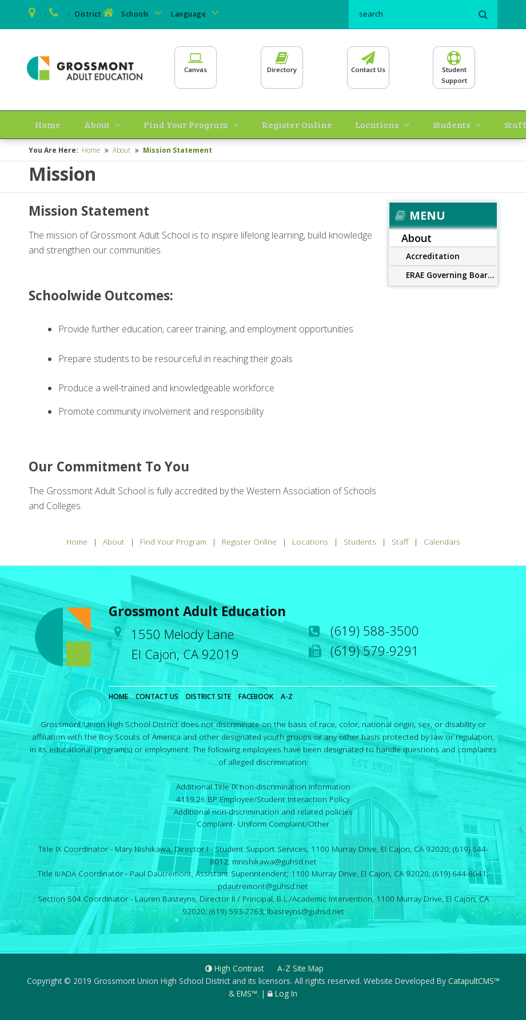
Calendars (472, 124)
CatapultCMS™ (474, 979)
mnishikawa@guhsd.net (274, 860)
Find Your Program (143, 124)
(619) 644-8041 (460, 872)
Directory (281, 67)
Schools (143, 13)
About (70, 124)
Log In (286, 992)
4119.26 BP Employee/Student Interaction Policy (263, 797)
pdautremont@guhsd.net (263, 884)
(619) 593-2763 (236, 909)
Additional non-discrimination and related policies (263, 810)
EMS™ (247, 992)
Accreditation (433, 254)
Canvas (195, 67)
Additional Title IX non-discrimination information (263, 785)
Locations (319, 124)
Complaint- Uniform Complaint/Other (263, 822)
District (95, 13)
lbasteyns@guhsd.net (305, 909)
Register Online (248, 124)
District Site (208, 695)
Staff (431, 124)
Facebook (255, 695)
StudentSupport (454, 72)
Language (196, 13)
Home (38, 124)
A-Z (287, 695)
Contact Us (368, 67)
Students (381, 124)
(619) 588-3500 (374, 629)
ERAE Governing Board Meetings (451, 273)
